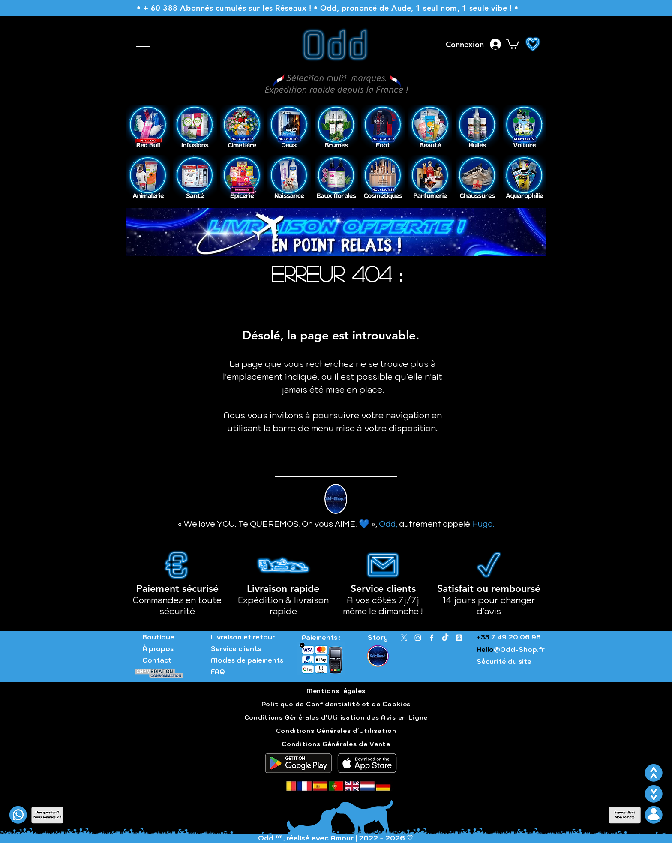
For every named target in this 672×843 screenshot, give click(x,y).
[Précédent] (138, 127)
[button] (119, 43)
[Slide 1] (331, 137)
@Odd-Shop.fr (519, 649)
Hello (485, 649)
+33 (483, 637)
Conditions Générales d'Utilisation (336, 731)
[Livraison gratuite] (336, 242)
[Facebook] (431, 637)
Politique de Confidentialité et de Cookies (336, 704)
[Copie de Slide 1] (342, 137)
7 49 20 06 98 (515, 637)
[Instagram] (418, 637)
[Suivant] (534, 127)
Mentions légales (336, 691)
